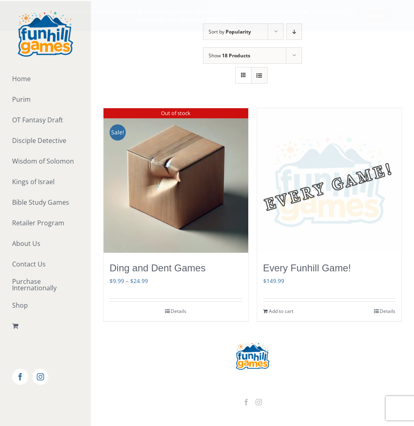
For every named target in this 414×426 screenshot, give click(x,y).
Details (178, 309)
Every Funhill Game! (307, 266)
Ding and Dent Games (157, 266)
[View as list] (259, 74)
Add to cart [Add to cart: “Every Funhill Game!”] (281, 309)
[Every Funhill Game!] (329, 179)
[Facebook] (246, 401)
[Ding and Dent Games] (176, 179)
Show (229, 54)
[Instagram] (259, 401)
